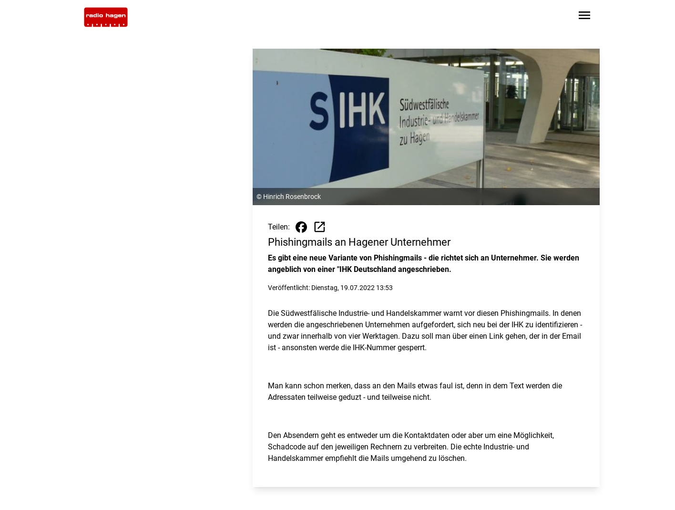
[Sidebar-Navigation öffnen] (584, 17)
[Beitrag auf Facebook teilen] (301, 227)
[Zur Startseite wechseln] (106, 17)
